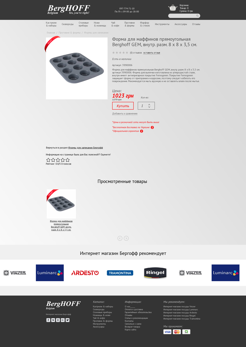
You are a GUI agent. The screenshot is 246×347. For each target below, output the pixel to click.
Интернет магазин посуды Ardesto (180, 312)
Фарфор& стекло (145, 24)
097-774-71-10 (126, 8)
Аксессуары (181, 24)
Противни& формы (130, 24)
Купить (123, 105)
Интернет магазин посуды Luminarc (180, 309)
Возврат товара (132, 326)
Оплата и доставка (134, 309)
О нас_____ (130, 306)
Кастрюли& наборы (51, 24)
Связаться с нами (133, 323)
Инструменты (162, 24)
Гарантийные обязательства (138, 312)
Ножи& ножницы (100, 24)
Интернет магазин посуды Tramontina (181, 318)
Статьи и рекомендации (136, 318)
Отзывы (196, 24)
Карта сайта (130, 329)
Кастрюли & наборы (103, 306)
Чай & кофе (99, 318)
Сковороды (67, 24)
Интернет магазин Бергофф (58, 314)
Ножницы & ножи (101, 315)
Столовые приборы (102, 312)
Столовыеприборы (84, 24)
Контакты (129, 320)
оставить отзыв (151, 52)
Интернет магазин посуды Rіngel (179, 315)
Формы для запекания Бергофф (85, 147)
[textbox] (146, 106)
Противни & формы (103, 320)
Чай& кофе (115, 24)
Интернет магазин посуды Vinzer (179, 306)
